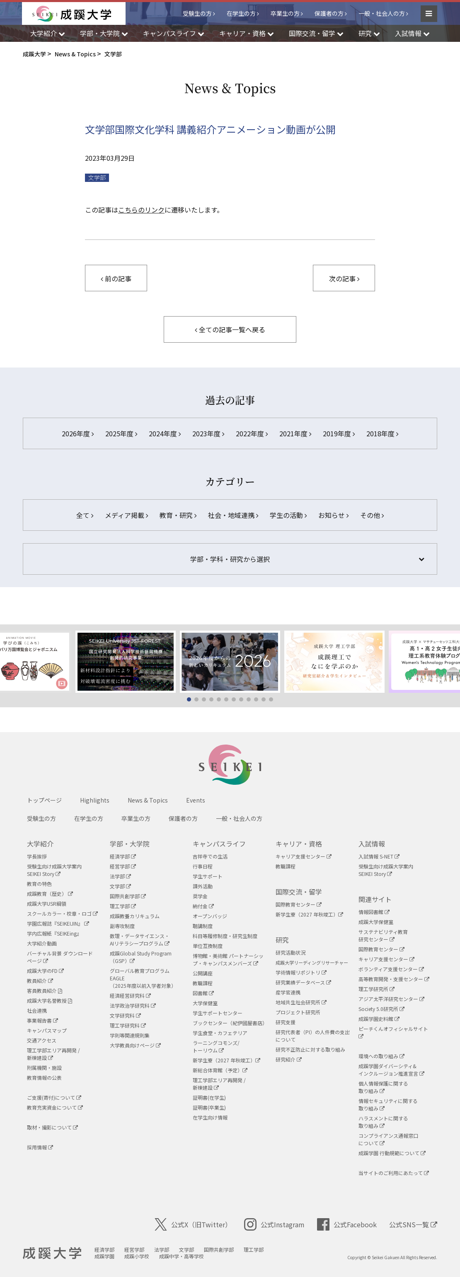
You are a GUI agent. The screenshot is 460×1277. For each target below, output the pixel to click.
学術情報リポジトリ (301, 972)
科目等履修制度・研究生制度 (225, 935)
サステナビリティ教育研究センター (383, 935)
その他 (372, 515)
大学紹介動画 (42, 943)
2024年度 (165, 433)
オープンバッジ (210, 915)
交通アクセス (41, 1040)
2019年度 (339, 433)
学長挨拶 (37, 856)
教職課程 (203, 983)
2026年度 (78, 433)
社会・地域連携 (233, 515)
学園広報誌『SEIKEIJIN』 (58, 923)
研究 (282, 940)
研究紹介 (289, 1059)
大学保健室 (205, 1002)
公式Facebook (347, 1224)
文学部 (97, 177)
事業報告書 (42, 1020)
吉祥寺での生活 (210, 856)
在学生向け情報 (210, 1117)
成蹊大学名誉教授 (49, 1000)
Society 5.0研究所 (381, 1008)
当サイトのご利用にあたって (393, 1172)
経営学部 (123, 866)
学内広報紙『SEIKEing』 (54, 933)
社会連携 (37, 1010)
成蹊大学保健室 (375, 921)
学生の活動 (288, 515)
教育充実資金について (55, 1107)
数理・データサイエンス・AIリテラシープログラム (139, 939)
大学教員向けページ (135, 1045)
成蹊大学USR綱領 (46, 903)
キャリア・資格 (299, 844)
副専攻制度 (122, 925)
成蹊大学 (52, 1253)
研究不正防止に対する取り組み (310, 1049)
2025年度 (121, 433)
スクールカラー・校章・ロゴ (62, 913)
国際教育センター (299, 904)
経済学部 (123, 856)
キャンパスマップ (47, 1030)
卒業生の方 (285, 13)
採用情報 (40, 1147)
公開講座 (203, 973)
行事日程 (203, 866)
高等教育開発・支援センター (393, 978)
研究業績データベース (303, 982)
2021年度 (295, 433)
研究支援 (285, 1021)
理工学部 (123, 905)
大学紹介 (40, 844)
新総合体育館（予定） (220, 1070)
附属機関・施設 (44, 1067)
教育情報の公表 (44, 1077)
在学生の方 (241, 13)
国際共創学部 (128, 896)
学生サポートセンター (217, 1012)
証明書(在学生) (209, 1097)
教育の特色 (39, 883)
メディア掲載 (126, 515)
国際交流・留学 (299, 892)
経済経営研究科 (130, 995)
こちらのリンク (141, 210)
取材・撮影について (52, 1127)
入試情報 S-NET (378, 856)
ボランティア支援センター (391, 968)
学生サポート (208, 876)
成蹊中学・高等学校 (181, 1256)
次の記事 (344, 278)
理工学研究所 (376, 988)
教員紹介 (40, 980)
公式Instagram (274, 1224)
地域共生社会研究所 (301, 1002)
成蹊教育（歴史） (50, 893)
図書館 (203, 992)
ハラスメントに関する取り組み (383, 1122)
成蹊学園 (104, 1256)
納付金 (203, 905)
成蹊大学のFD (45, 970)
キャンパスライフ (219, 844)
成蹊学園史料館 (378, 1018)
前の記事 (116, 278)
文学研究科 (125, 1015)
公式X (193, 1224)
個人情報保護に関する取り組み (383, 1087)
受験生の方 (197, 13)
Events (195, 800)
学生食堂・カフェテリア (220, 1032)
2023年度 (208, 433)
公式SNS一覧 (413, 1224)
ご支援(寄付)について (54, 1097)
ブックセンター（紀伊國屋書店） (230, 1022)
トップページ (44, 800)
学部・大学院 (130, 844)
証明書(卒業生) (209, 1107)
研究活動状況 (290, 952)
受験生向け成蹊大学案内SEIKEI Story (54, 870)
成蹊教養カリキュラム (135, 915)
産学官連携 (288, 992)
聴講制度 (203, 925)
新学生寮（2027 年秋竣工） (226, 1060)
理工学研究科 (128, 1025)
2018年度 (382, 433)
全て (84, 515)
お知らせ (333, 515)
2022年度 (252, 433)
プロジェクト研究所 (298, 1012)
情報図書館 (374, 911)
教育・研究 (178, 515)
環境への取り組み (381, 1055)
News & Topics (148, 800)
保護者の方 (329, 13)
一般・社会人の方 (381, 13)
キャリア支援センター (304, 856)
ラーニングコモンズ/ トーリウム (216, 1046)
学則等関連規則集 (130, 1035)
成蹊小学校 (136, 1256)
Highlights (94, 800)
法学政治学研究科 (133, 1005)
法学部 (120, 876)
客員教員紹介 (44, 990)
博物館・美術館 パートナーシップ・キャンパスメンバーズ (228, 959)
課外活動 (203, 886)
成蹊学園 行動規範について (392, 1152)
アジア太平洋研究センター (391, 998)
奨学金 (200, 896)
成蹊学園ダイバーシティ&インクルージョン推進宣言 (391, 1069)
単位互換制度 (208, 945)
